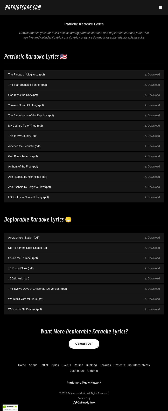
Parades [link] (105, 365)
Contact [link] (92, 370)
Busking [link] (91, 365)
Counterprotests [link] (139, 365)
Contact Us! (84, 343)
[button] (160, 7)
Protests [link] (119, 365)
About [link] (33, 365)
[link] (23, 8)
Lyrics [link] (55, 365)
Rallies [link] (78, 365)
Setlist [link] (44, 365)
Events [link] (66, 365)
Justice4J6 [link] (77, 370)
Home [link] (22, 365)
